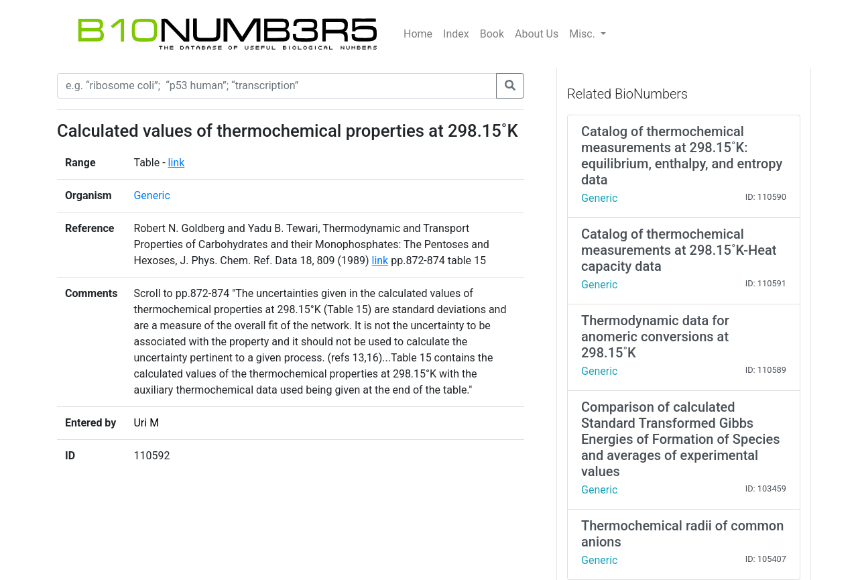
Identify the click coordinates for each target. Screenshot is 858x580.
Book (492, 33)
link (176, 162)
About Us (536, 33)
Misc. (583, 33)
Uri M (146, 422)
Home (418, 33)
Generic (151, 195)
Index (456, 33)
